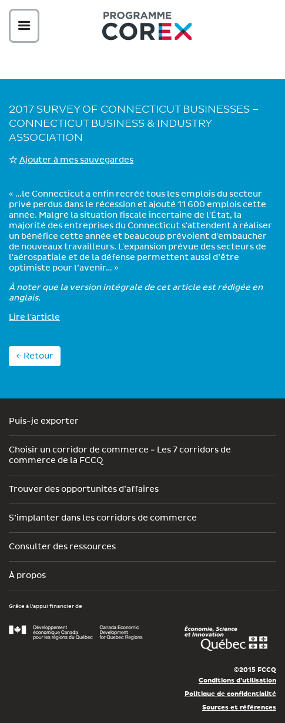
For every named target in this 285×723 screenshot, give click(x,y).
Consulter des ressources (62, 547)
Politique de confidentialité (230, 694)
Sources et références (239, 707)
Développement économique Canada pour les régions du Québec (76, 632)
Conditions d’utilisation (237, 680)
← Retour (34, 356)
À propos (27, 576)
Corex (147, 28)
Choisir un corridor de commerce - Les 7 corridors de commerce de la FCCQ (120, 455)
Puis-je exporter (44, 421)
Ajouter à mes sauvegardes (76, 160)
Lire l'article (34, 317)
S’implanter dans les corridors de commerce (103, 518)
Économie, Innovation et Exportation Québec (226, 638)
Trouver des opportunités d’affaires (84, 489)
